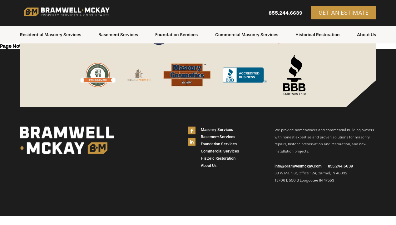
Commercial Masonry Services (246, 35)
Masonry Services (217, 130)
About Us (366, 35)
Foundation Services (176, 35)
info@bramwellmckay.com (298, 166)
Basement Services (118, 35)
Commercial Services (220, 151)
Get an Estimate (344, 12)
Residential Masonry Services (50, 35)
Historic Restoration (218, 158)
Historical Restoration (317, 35)
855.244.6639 (285, 13)
